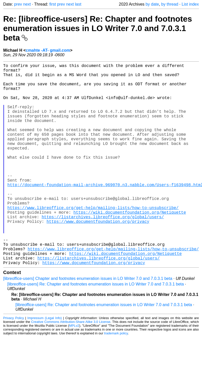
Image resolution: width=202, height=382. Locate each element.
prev (18, 4)
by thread (169, 4)
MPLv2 (74, 370)
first (52, 4)
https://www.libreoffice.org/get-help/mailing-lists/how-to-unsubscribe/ (93, 240)
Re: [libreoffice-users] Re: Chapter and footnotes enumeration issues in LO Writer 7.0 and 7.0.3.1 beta (97, 28)
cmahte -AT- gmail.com (48, 50)
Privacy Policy (13, 363)
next (27, 4)
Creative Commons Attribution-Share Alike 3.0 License (70, 367)
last (78, 4)
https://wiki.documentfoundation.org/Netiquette (129, 246)
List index (190, 4)
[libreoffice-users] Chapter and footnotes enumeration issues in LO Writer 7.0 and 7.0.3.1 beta (87, 323)
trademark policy (116, 378)
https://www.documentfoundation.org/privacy (98, 257)
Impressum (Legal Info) (45, 363)
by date (152, 4)
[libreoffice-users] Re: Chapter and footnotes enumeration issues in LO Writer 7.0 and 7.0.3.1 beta (95, 329)
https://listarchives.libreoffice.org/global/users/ (103, 251)
